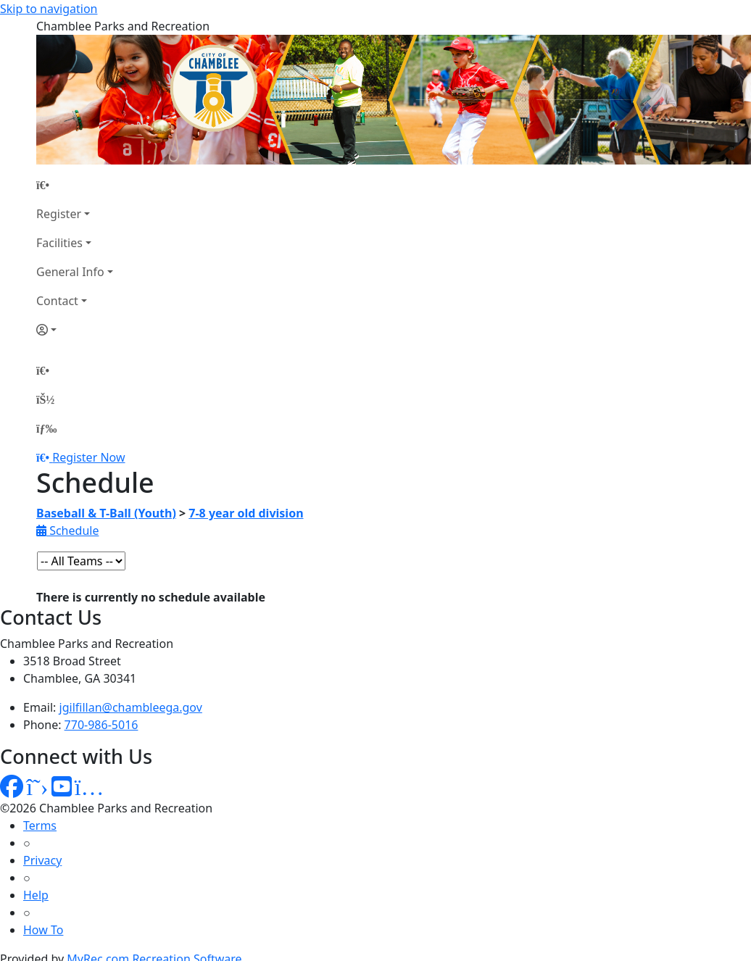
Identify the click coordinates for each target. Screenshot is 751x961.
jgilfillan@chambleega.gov (130, 707)
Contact (57, 301)
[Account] (74, 329)
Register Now (88, 457)
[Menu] (46, 428)
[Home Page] (74, 184)
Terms (40, 825)
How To (43, 930)
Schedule (67, 530)
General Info (70, 272)
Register (58, 214)
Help (36, 895)
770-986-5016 (101, 725)
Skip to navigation (48, 9)
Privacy (42, 860)
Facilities (59, 243)
